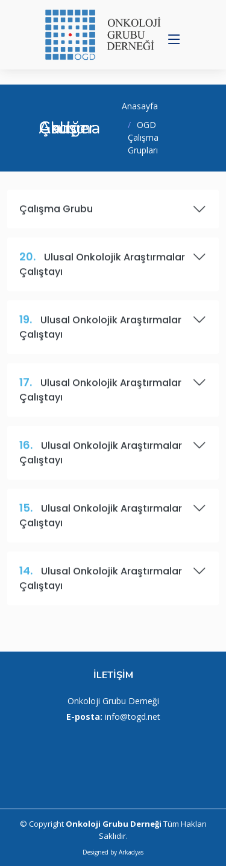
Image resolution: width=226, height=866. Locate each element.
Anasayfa (140, 106)
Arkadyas (131, 852)
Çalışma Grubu (113, 214)
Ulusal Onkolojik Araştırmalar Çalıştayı (113, 268)
